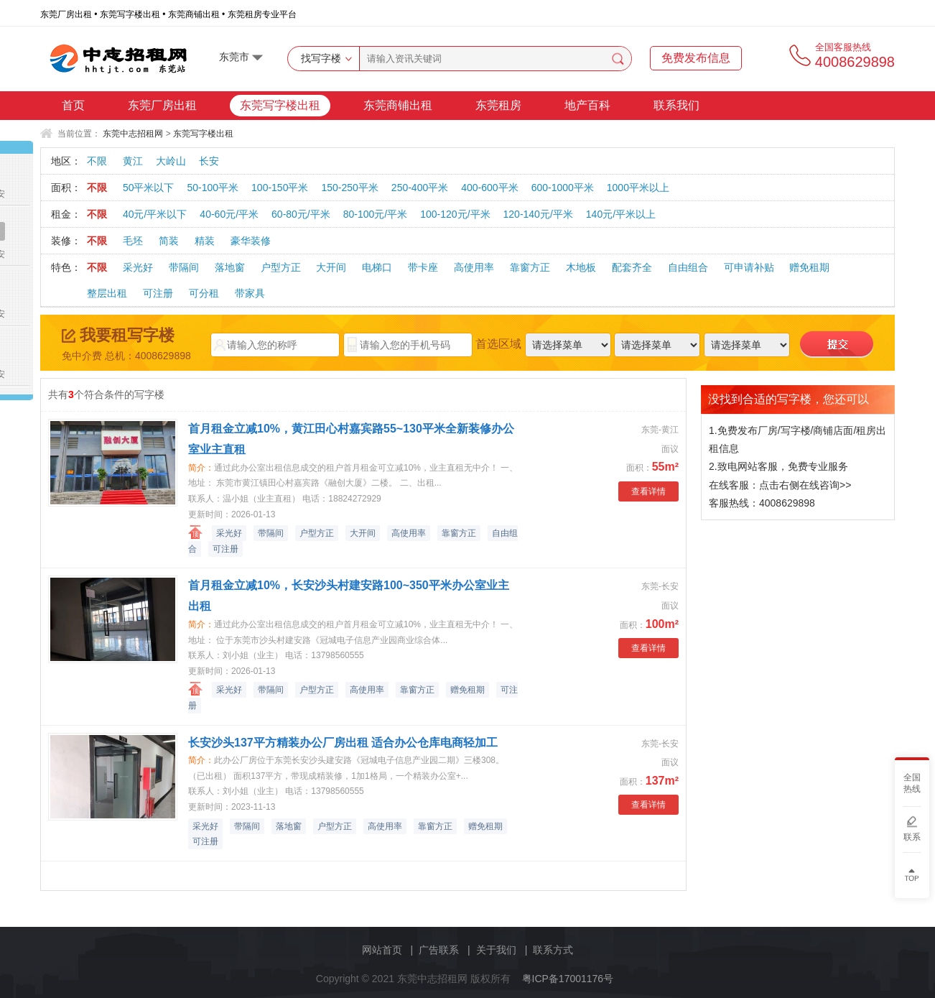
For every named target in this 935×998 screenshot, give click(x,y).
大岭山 (171, 161)
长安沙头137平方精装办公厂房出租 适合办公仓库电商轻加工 (343, 742)
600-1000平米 (562, 187)
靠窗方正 (530, 267)
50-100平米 (212, 187)
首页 (73, 105)
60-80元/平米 (300, 214)
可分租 (204, 293)
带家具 (250, 293)
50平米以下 (149, 187)
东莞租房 (498, 105)
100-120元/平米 (455, 214)
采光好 (138, 267)
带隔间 (184, 267)
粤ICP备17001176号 (568, 978)
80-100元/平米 (375, 214)
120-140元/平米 (538, 214)
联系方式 (553, 950)
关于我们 (496, 950)
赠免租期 (809, 267)
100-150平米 (279, 187)
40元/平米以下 (155, 214)
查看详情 (648, 491)
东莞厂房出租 (162, 105)
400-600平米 (489, 187)
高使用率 (474, 267)
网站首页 (382, 950)
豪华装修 (251, 240)
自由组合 (688, 267)
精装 (205, 240)
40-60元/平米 (229, 214)
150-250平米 (349, 187)
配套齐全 (632, 267)
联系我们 (676, 105)
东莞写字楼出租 (280, 105)
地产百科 (587, 105)
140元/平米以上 (621, 214)
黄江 (133, 161)
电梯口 (377, 267)
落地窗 (230, 267)
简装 (169, 240)
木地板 (581, 267)
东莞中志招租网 (133, 134)
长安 (209, 161)
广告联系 (439, 950)
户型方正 (281, 267)
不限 (97, 161)
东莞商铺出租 (397, 105)
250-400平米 (419, 187)
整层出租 (107, 293)
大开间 (331, 267)
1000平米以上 (638, 187)
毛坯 (133, 240)
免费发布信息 (695, 58)
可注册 (158, 293)
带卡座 (423, 267)
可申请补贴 (749, 267)
